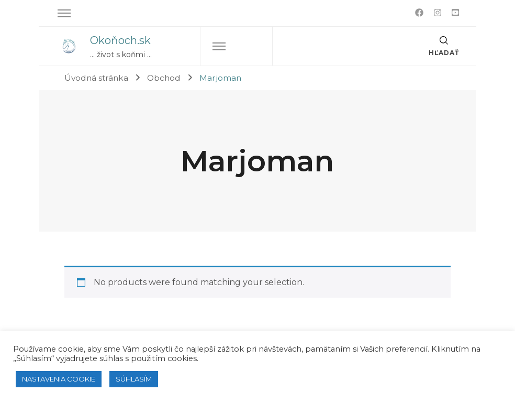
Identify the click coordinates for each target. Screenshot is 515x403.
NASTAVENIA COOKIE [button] (58, 379)
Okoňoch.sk (120, 40)
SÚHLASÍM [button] (134, 379)
